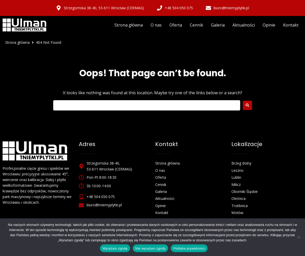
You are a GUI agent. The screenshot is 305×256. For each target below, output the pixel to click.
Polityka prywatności (189, 248)
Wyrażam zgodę (115, 248)
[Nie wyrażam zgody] (298, 237)
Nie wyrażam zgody (150, 248)
